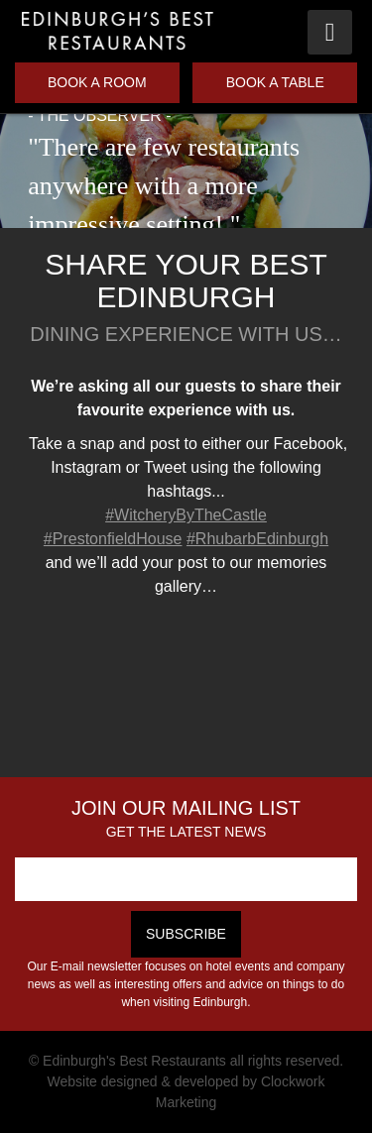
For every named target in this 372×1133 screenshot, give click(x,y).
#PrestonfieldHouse (113, 538)
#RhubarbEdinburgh (257, 538)
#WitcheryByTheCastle (186, 515)
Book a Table (275, 82)
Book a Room (97, 82)
